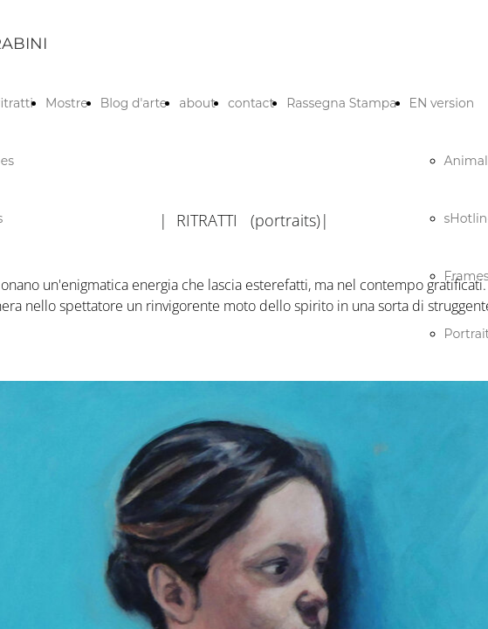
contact (251, 103)
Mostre (66, 103)
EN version (442, 103)
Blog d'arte (134, 103)
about (197, 103)
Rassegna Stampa (341, 103)
